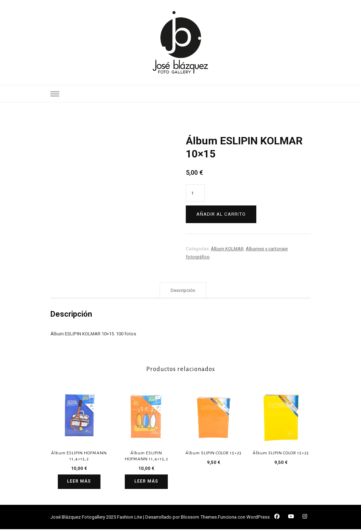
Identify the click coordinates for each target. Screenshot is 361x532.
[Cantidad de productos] (195, 193)
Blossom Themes (199, 519)
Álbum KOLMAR (227, 248)
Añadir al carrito (221, 214)
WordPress (258, 519)
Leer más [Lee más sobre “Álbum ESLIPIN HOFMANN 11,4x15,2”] (79, 484)
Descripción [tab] (183, 292)
